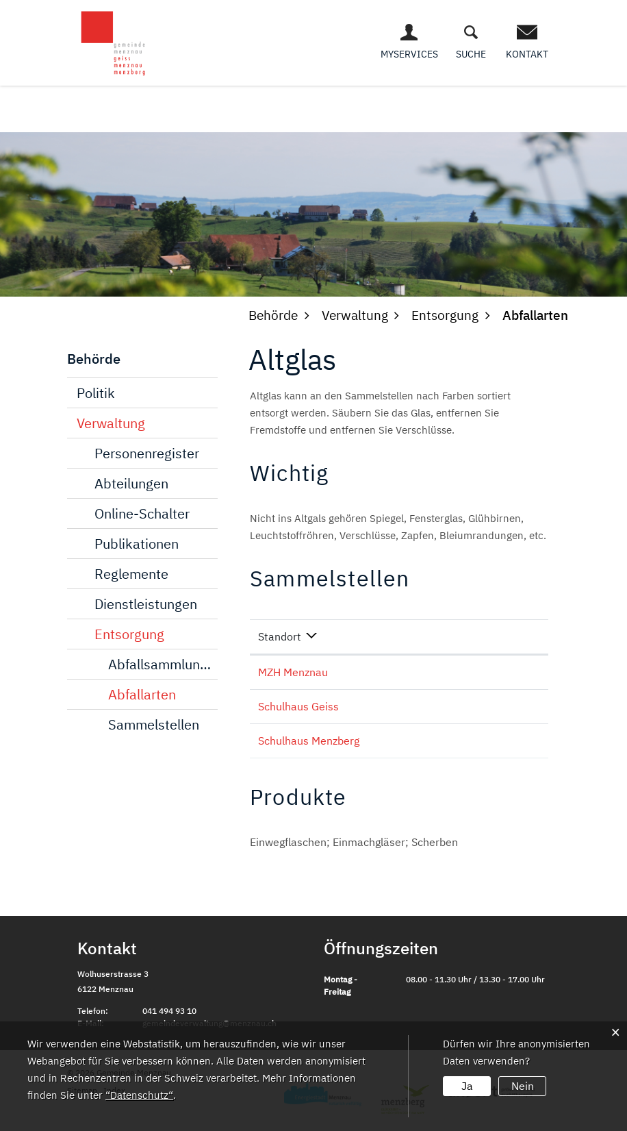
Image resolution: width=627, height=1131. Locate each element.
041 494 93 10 (169, 1011)
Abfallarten (142, 694)
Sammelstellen (153, 724)
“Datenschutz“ (138, 1095)
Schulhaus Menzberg (308, 740)
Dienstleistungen (145, 604)
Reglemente (131, 573)
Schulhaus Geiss (298, 706)
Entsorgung (129, 634)
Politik (96, 393)
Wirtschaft (399, 102)
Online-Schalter (142, 513)
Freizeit (531, 102)
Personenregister (146, 453)
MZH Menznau (293, 672)
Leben (272, 102)
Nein (522, 1086)
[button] (273, 315)
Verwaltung (111, 423)
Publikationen (136, 543)
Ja (467, 1086)
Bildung (469, 102)
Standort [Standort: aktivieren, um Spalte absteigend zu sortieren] (279, 636)
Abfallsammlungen (163, 664)
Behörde (328, 102)
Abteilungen (131, 483)
